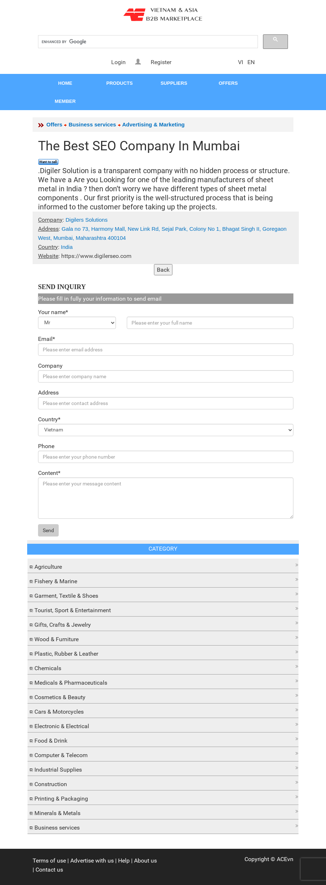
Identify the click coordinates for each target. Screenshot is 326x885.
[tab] (163, 566)
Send (48, 530)
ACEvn (285, 859)
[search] (147, 41)
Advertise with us (92, 860)
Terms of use (49, 860)
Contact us (49, 869)
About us (145, 860)
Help (124, 860)
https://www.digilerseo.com (96, 255)
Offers (54, 124)
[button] (163, 565)
